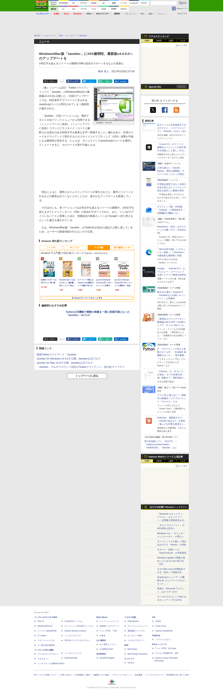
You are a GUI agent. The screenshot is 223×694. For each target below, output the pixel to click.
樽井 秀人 (103, 71)
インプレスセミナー (73, 635)
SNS (142, 14)
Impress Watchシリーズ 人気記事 (166, 456)
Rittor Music (101, 617)
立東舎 (102, 635)
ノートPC (51, 247)
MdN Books (132, 649)
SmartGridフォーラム (74, 621)
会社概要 (138, 675)
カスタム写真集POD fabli (166, 653)
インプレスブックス (73, 653)
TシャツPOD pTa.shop (165, 648)
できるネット (43, 659)
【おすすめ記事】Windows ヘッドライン (168, 507)
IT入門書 (98, 247)
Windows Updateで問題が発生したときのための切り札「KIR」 (171, 560)
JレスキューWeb (135, 635)
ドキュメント (130, 14)
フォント (161, 14)
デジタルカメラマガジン (47, 654)
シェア (75, 81)
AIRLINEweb (133, 621)
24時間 (159, 41)
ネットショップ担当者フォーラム (79, 626)
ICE (153, 617)
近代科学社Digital (107, 658)
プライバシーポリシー (121, 675)
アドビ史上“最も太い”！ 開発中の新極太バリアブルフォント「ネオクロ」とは (171, 398)
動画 (151, 14)
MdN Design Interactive (137, 654)
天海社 (158, 621)
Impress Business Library (75, 631)
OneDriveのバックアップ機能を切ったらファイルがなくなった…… (171, 580)
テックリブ (129, 659)
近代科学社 (101, 654)
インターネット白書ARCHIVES (50, 663)
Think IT (40, 621)
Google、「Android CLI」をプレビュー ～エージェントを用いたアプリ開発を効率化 (171, 271)
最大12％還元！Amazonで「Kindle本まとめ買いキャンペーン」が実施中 (171, 295)
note (107, 81)
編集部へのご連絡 (101, 675)
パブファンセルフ (163, 639)
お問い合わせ (66, 675)
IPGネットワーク (159, 644)
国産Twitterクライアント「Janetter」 (58, 354)
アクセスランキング (159, 36)
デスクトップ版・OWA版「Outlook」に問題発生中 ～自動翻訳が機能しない (171, 209)
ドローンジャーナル (46, 640)
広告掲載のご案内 (82, 675)
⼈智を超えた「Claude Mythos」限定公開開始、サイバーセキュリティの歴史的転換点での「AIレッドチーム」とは (171, 174)
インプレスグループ (154, 675)
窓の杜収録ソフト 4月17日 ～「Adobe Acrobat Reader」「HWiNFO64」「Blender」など (160, 444)
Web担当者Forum (45, 626)
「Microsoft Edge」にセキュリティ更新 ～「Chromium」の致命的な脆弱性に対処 (171, 252)
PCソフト (75, 247)
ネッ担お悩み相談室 (46, 645)
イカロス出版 (130, 617)
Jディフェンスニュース (138, 626)
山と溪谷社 (101, 640)
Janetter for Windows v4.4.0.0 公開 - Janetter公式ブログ (68, 358)
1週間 (170, 41)
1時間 (146, 41)
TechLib (131, 663)
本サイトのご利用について (45, 675)
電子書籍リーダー (123, 247)
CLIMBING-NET (106, 649)
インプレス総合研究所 (47, 631)
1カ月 (182, 41)
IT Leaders (42, 635)
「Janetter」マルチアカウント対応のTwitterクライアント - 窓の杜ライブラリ (80, 367)
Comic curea (160, 626)
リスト (61, 81)
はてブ (91, 81)
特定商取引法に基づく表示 (177, 675)
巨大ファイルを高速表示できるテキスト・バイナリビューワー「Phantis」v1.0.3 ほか (171, 128)
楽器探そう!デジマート (109, 626)
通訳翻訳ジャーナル (136, 631)
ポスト (52, 81)
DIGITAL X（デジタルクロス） (78, 640)
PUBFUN (156, 635)
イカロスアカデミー (136, 640)
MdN (126, 645)
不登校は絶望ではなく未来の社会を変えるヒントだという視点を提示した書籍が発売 (171, 187)
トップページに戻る (86, 376)
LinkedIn (123, 81)
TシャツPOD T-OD (108, 631)
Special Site (155, 87)
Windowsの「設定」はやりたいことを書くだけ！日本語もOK (171, 229)
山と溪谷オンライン (108, 644)
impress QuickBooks (164, 631)
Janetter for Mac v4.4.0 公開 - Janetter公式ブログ (65, 362)
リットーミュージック (109, 621)
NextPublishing (71, 658)
